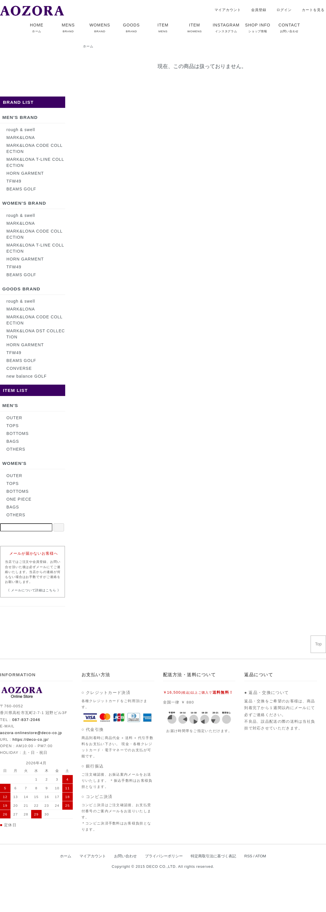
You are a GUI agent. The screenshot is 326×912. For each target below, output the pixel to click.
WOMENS (99, 28)
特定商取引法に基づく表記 (213, 856)
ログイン (281, 10)
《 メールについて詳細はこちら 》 (33, 590)
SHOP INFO (257, 28)
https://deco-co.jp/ (31, 740)
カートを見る (310, 10)
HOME (36, 28)
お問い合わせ (125, 856)
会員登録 (255, 10)
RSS (248, 856)
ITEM (163, 28)
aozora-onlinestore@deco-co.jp (31, 733)
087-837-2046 (26, 720)
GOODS (131, 28)
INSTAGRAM (226, 28)
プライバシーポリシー (164, 856)
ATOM (260, 856)
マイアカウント (224, 10)
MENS (68, 28)
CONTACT (289, 28)
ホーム (88, 46)
